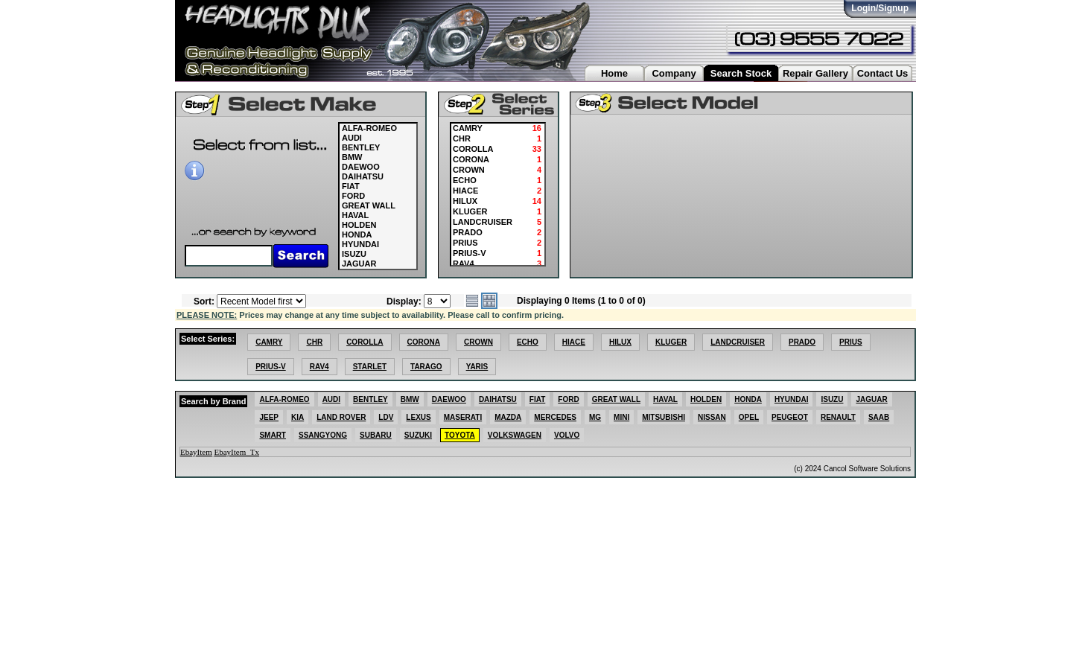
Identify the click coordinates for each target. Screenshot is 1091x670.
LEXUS (418, 417)
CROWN (478, 342)
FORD (353, 195)
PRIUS (850, 342)
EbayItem (196, 451)
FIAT (351, 186)
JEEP (269, 417)
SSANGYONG (323, 435)
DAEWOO (361, 166)
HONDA (357, 234)
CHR (314, 342)
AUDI (352, 137)
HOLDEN (359, 224)
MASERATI (463, 417)
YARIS (477, 367)
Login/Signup (880, 8)
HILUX (620, 342)
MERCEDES (555, 417)
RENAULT (838, 417)
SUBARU (376, 435)
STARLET (370, 367)
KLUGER (671, 342)
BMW (352, 157)
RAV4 (319, 367)
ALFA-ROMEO (369, 128)
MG (595, 417)
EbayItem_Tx (236, 451)
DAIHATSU (363, 176)
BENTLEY (361, 147)
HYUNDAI (360, 244)
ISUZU (354, 253)
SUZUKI (418, 435)
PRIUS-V (270, 367)
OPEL (749, 417)
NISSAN (712, 417)
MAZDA (507, 417)
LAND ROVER (341, 417)
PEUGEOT (790, 417)
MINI (621, 417)
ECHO (527, 342)
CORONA (423, 342)
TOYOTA (460, 435)
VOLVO (566, 435)
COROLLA (364, 342)
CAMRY (268, 342)
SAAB (878, 417)
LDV (385, 417)
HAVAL (355, 215)
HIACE (573, 342)
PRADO (802, 342)
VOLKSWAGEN (514, 435)
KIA (297, 417)
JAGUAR (359, 263)
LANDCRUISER (737, 342)
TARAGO (426, 367)
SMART (272, 435)
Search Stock (741, 73)
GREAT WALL (368, 205)
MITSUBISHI (663, 417)
